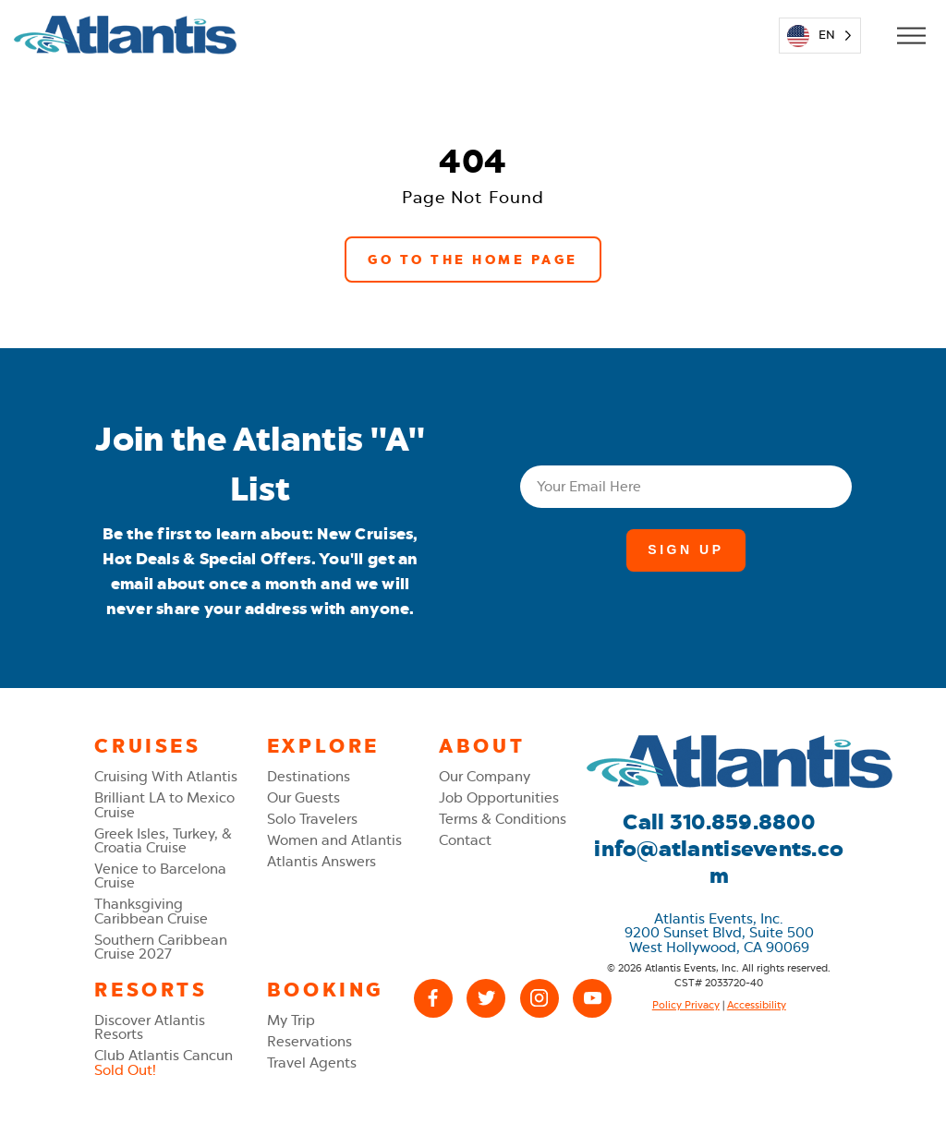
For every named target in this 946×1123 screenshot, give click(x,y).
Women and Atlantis (334, 840)
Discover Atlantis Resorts (149, 1027)
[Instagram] (539, 998)
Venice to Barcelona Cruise (160, 875)
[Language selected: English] (820, 36)
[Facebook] (433, 998)
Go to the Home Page (473, 259)
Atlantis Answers (321, 861)
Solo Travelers (312, 818)
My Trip (291, 1020)
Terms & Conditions (502, 818)
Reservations (309, 1041)
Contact (465, 840)
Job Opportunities (499, 797)
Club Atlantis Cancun (163, 1062)
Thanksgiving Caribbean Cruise (151, 910)
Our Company (484, 776)
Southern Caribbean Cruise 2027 (160, 946)
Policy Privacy (686, 1005)
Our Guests (303, 797)
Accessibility (756, 1005)
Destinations (308, 776)
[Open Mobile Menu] (910, 35)
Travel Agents (312, 1062)
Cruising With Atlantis (165, 776)
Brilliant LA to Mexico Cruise (164, 804)
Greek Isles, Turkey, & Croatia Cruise (163, 840)
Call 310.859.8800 (719, 822)
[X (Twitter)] (486, 998)
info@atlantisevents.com (718, 862)
